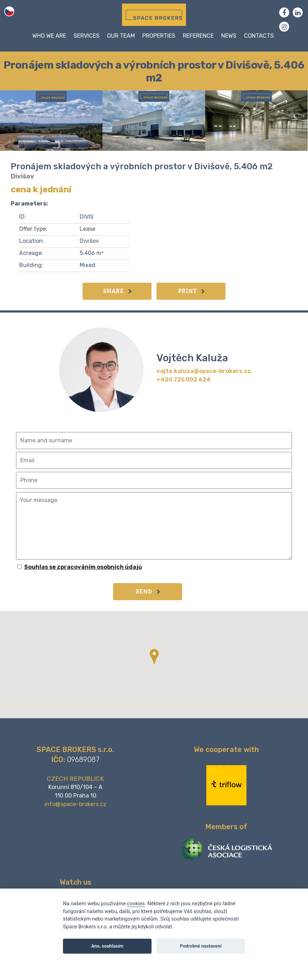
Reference (198, 35)
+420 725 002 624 (183, 379)
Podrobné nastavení (201, 946)
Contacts (259, 35)
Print (191, 291)
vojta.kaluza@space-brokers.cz (203, 371)
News (229, 35)
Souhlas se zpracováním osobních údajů (83, 567)
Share (117, 291)
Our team (121, 35)
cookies (136, 904)
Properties (158, 35)
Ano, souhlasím (107, 946)
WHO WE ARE (49, 35)
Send (148, 591)
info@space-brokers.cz (75, 804)
